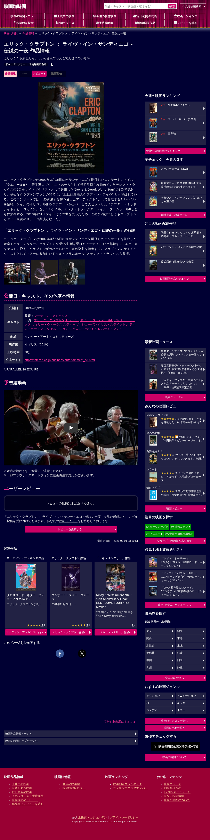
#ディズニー (153, 533)
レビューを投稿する (70, 529)
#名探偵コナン (179, 526)
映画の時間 (11, 33)
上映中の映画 (64, 16)
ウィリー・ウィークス (47, 324)
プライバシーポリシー (124, 817)
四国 (180, 660)
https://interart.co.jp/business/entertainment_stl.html (60, 360)
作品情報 (28, 33)
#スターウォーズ (156, 526)
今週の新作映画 (104, 16)
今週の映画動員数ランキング (163, 150)
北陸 (180, 652)
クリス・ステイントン (113, 324)
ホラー (181, 710)
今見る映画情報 (174, 796)
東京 (149, 631)
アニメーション (186, 695)
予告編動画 (104, 23)
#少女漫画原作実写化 (178, 533)
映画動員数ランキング (127, 784)
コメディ (151, 710)
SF (148, 703)
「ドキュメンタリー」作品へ (114, 632)
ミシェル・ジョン (56, 328)
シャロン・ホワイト (83, 328)
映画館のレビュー (74, 788)
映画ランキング (185, 16)
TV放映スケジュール (177, 792)
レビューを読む (185, 23)
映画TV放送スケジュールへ (174, 604)
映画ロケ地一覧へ (174, 727)
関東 (180, 631)
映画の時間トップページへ (21, 740)
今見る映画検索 (192, 6)
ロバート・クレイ (110, 328)
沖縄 (180, 667)
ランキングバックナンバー (130, 788)
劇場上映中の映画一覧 (174, 214)
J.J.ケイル (72, 320)
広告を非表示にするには (119, 721)
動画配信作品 (145, 23)
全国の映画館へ (174, 677)
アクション (153, 695)
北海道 (150, 645)
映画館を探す (23, 23)
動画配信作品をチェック (174, 278)
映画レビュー (174, 508)
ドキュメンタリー (15, 64)
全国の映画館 (71, 784)
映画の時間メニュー (23, 16)
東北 (180, 645)
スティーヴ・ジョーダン (80, 324)
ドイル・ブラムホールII (96, 320)
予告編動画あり (37, 64)
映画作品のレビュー (25, 800)
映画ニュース (64, 23)
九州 (149, 667)
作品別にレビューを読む (27, 804)
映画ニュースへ (174, 397)
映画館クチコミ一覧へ (174, 720)
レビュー (38, 73)
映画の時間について (174, 757)
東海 (180, 638)
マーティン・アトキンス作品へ (24, 632)
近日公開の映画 (145, 16)
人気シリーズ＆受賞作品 (27, 796)
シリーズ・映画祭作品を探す (174, 540)
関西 (149, 638)
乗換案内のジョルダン (92, 817)
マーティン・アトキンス (51, 316)
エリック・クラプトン (49, 320)
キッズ (181, 703)
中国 (149, 660)
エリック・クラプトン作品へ (69, 632)
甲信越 (150, 652)
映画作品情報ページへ (18, 733)
